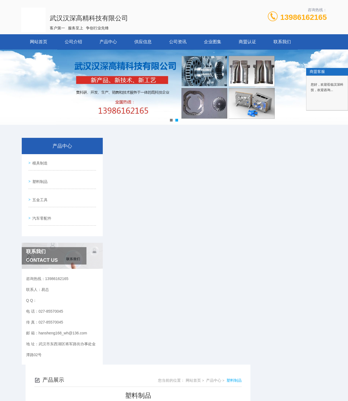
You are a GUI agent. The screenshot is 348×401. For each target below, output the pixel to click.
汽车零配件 (40, 208)
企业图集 (212, 41)
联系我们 (282, 41)
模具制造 (38, 162)
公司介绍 (73, 41)
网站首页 (38, 41)
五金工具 (38, 193)
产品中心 (108, 41)
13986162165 (303, 17)
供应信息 (143, 41)
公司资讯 (178, 41)
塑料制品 (38, 177)
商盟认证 (247, 41)
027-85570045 (135, 375)
